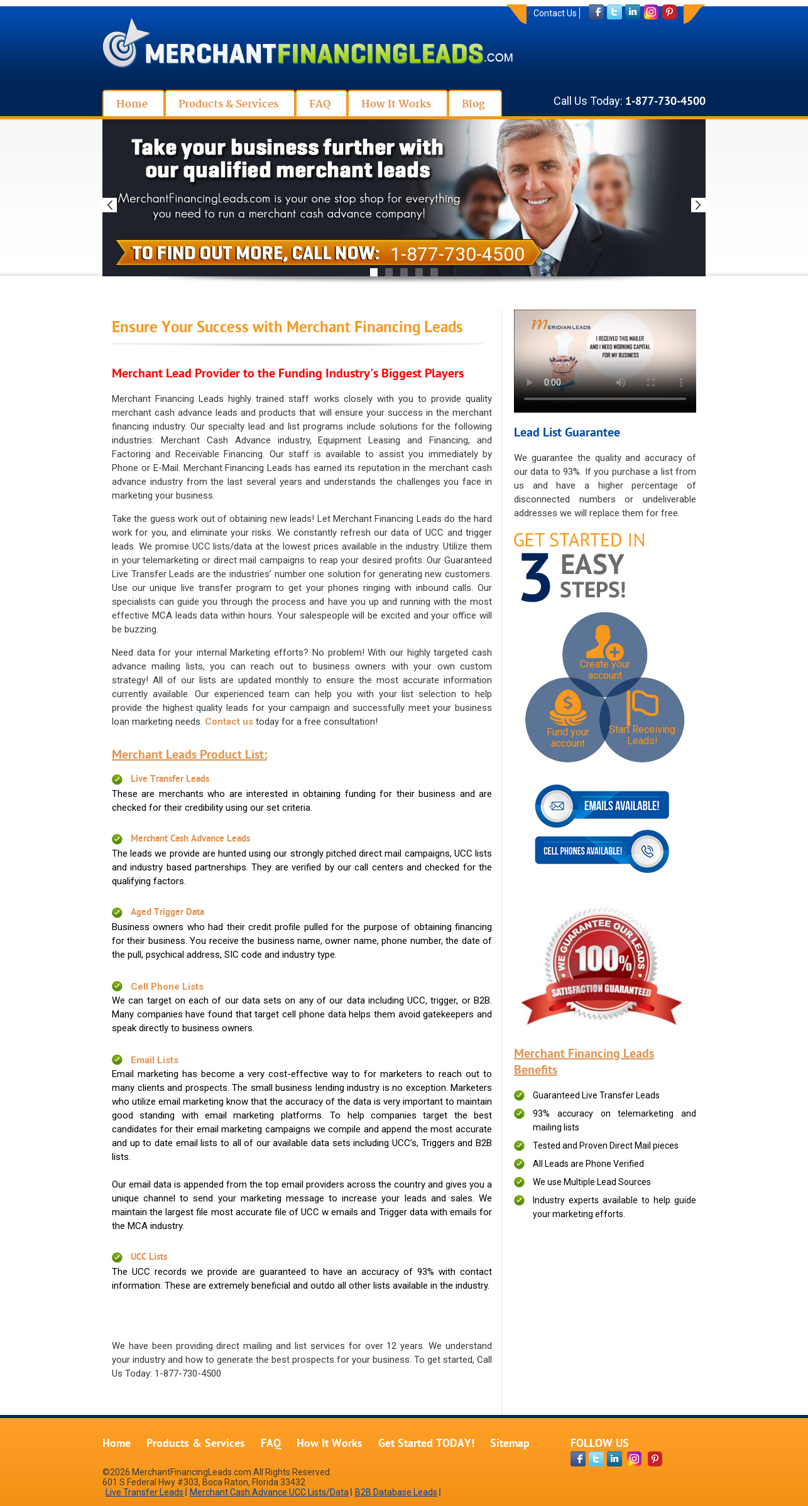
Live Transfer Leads (170, 780)
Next (698, 205)
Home (116, 1444)
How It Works (330, 1444)
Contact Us (555, 13)
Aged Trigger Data (167, 913)
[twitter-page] (596, 1458)
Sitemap (510, 1444)
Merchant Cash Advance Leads (190, 839)
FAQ (271, 1444)
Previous (109, 205)
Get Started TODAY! (426, 1444)
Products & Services (195, 1444)
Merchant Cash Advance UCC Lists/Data (269, 1492)
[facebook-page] (578, 1458)
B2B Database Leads (396, 1492)
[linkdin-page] (614, 1458)
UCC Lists (149, 1258)
